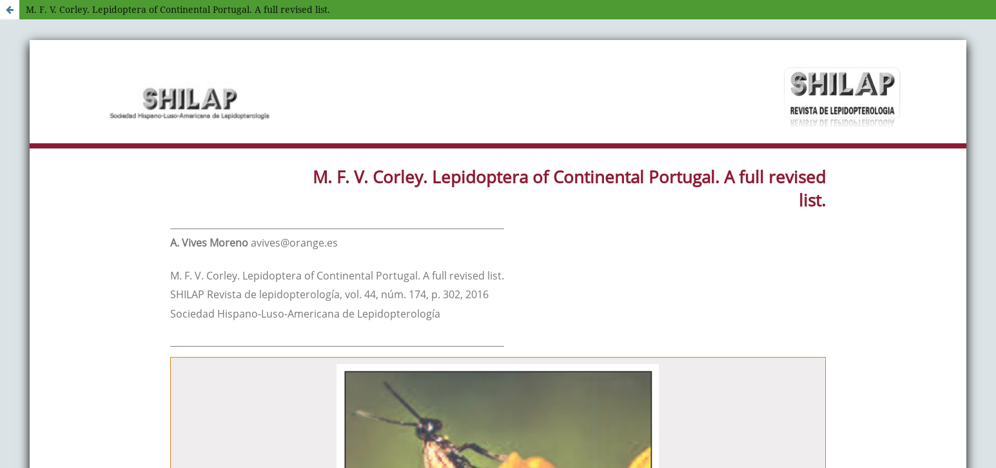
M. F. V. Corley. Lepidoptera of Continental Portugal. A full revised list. (178, 9)
